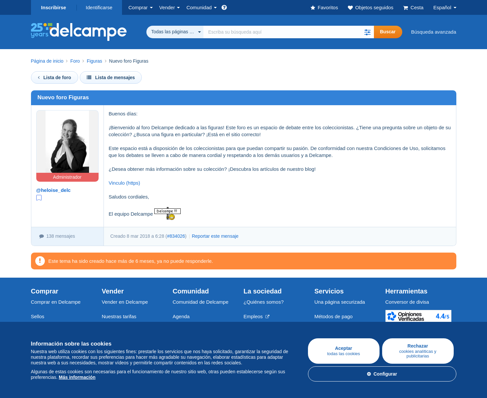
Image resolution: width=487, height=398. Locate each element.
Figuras (94, 61)
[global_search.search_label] (288, 32)
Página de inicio (47, 61)
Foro (75, 61)
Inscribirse (53, 7)
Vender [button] (167, 7)
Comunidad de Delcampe (200, 302)
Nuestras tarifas (119, 316)
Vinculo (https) (124, 183)
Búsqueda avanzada (433, 32)
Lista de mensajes (111, 77)
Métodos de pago (334, 316)
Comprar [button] (138, 7)
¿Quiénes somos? (264, 302)
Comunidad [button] (199, 7)
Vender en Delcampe (125, 302)
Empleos (257, 316)
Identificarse (99, 7)
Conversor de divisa (407, 302)
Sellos (38, 316)
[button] (367, 32)
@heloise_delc (53, 190)
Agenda (181, 316)
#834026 (176, 236)
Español (442, 7)
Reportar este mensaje (215, 236)
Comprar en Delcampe (56, 302)
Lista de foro (54, 77)
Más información (77, 377)
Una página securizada (340, 302)
